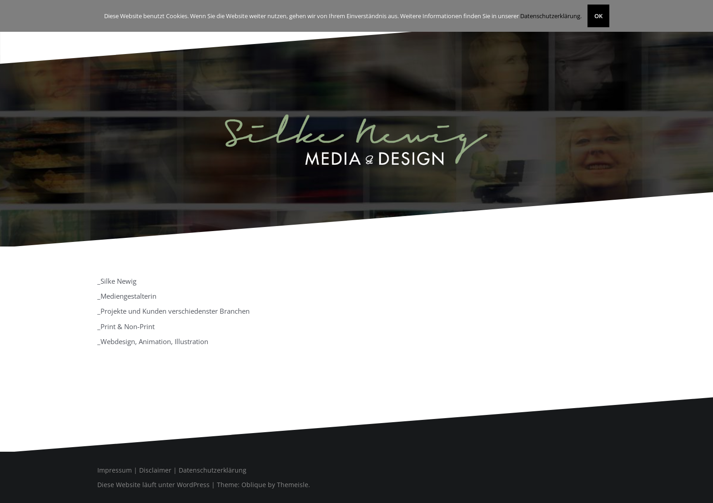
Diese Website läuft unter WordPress (153, 484)
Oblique (253, 484)
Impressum (114, 470)
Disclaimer (155, 470)
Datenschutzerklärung (212, 470)
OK (598, 16)
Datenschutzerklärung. (551, 16)
